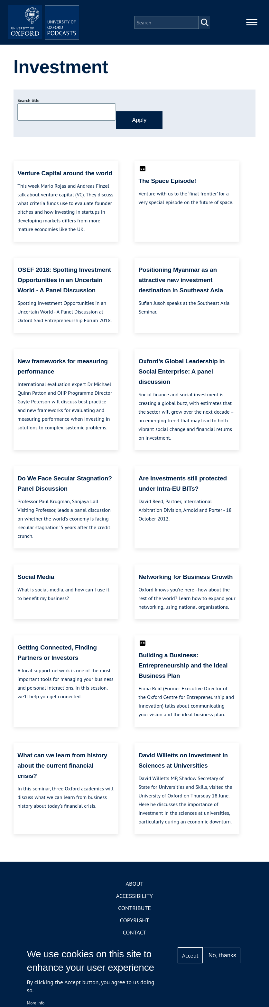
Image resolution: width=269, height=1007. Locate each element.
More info (36, 1003)
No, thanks (222, 955)
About (134, 886)
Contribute (134, 911)
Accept (190, 955)
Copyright (134, 923)
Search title (28, 104)
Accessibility (134, 898)
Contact (134, 935)
